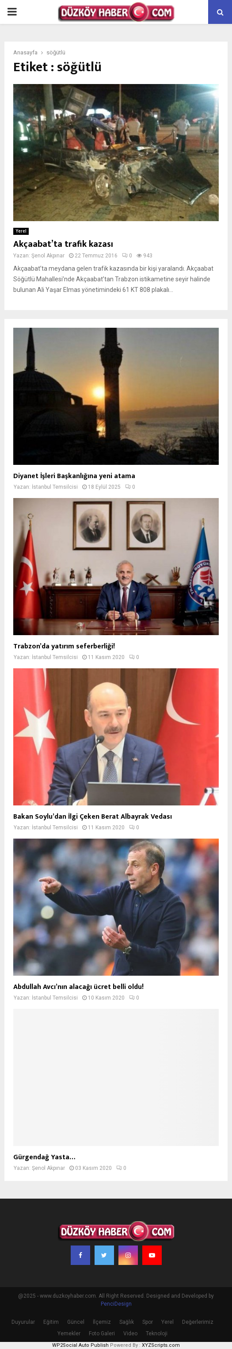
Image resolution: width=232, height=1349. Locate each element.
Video (130, 1333)
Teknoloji (156, 1333)
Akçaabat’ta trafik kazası (63, 244)
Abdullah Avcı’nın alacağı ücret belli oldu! (78, 987)
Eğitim (51, 1322)
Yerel (21, 231)
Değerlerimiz (197, 1322)
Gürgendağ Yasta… (44, 1157)
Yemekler (68, 1333)
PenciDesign (116, 1304)
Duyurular (23, 1322)
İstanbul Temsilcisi (55, 487)
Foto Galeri (102, 1333)
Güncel (75, 1322)
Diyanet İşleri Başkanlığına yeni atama (74, 476)
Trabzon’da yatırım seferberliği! (64, 646)
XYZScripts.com (161, 1345)
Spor (147, 1322)
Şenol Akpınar (48, 256)
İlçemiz (102, 1322)
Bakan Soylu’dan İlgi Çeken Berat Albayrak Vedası (92, 817)
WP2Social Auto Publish (80, 1345)
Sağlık (126, 1322)
